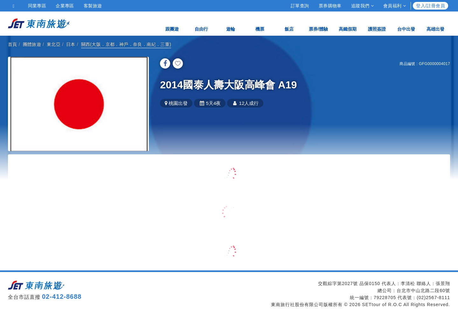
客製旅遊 (93, 5)
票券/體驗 (318, 23)
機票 (259, 23)
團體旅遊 (32, 44)
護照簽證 (377, 23)
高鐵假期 (348, 23)
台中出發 (406, 23)
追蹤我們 (362, 5)
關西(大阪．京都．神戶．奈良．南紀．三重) (126, 44)
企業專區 (65, 5)
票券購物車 (330, 5)
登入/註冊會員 (430, 5)
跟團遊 (172, 23)
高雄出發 (435, 23)
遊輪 (230, 23)
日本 (70, 44)
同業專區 (37, 5)
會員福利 (394, 5)
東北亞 (53, 44)
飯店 (289, 23)
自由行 (201, 23)
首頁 (12, 44)
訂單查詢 (300, 5)
